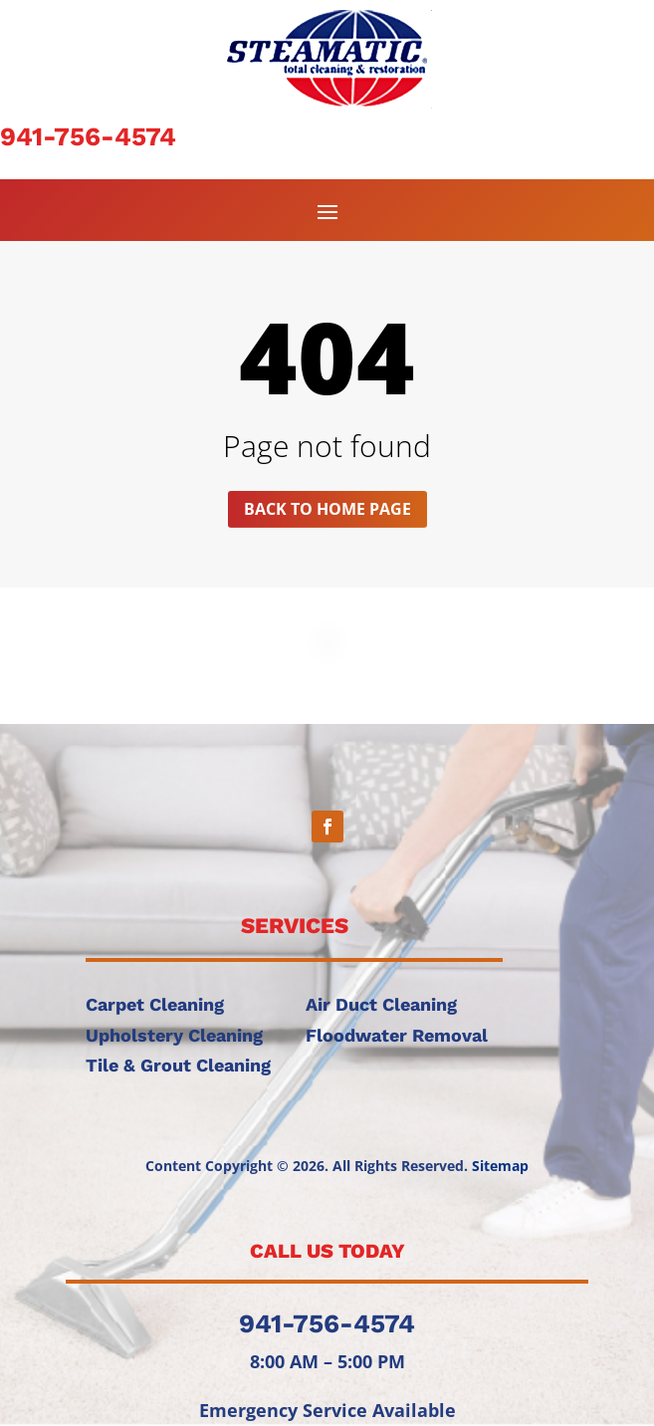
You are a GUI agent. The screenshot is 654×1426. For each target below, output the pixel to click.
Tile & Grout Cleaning (178, 1065)
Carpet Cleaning (155, 1004)
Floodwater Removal (397, 1035)
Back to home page (327, 509)
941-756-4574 (88, 136)
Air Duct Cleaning (381, 1004)
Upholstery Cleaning (174, 1035)
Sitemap (500, 1165)
